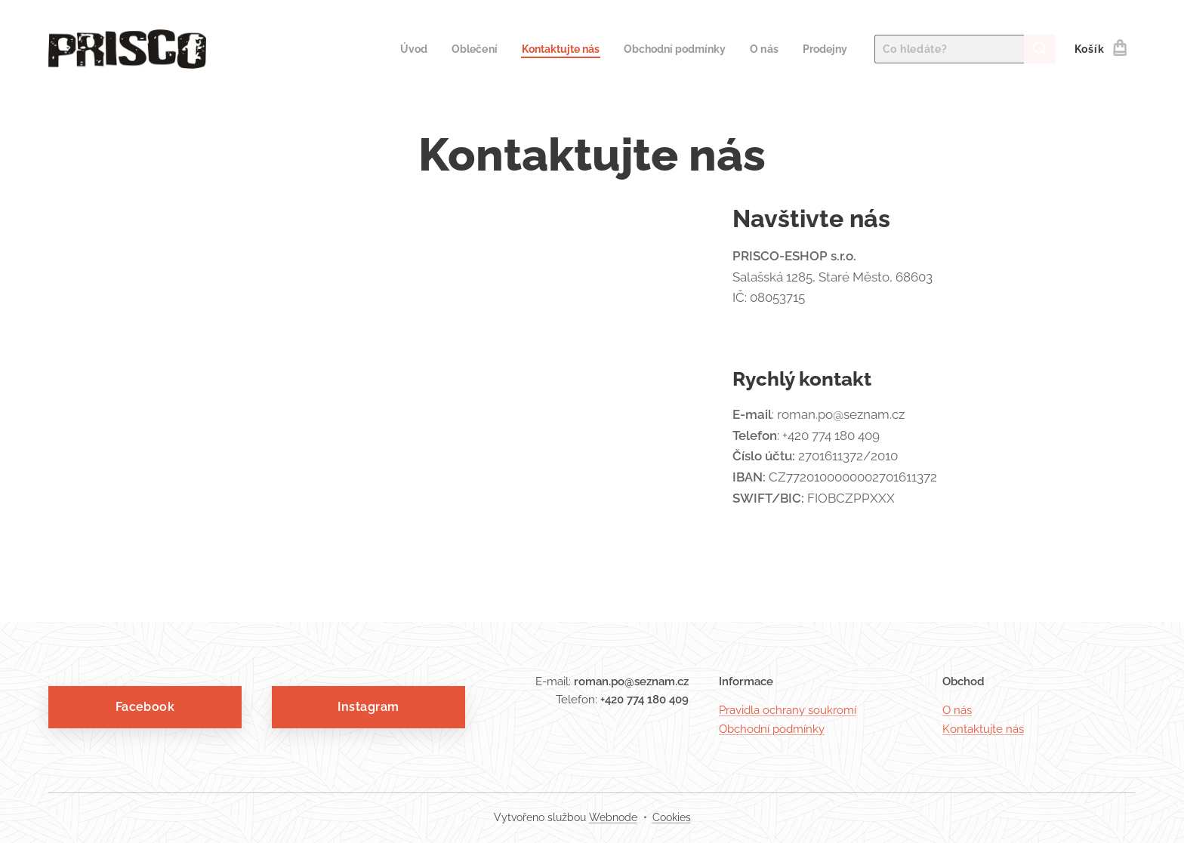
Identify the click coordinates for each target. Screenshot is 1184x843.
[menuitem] (390, 49)
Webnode (613, 817)
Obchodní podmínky (772, 729)
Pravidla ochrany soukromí (787, 710)
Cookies (671, 817)
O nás (957, 710)
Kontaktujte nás (983, 729)
